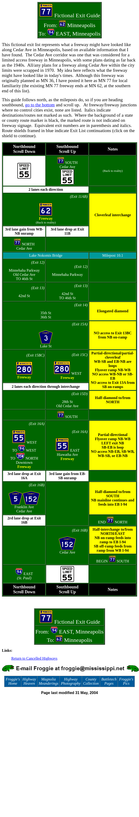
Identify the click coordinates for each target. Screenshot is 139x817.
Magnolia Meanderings (48, 681)
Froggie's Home (13, 681)
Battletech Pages (108, 681)
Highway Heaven (29, 681)
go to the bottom (40, 104)
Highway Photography (71, 681)
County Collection (91, 681)
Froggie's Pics (126, 681)
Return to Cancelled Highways (34, 658)
